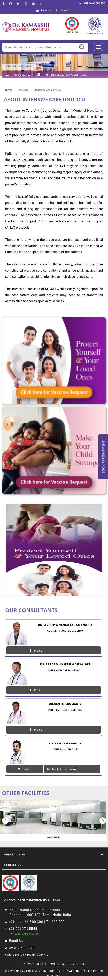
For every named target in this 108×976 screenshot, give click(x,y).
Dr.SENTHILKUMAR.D (65, 704)
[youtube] (33, 3)
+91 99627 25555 (23, 929)
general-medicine (65, 749)
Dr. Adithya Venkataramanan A (65, 625)
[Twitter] (18, 3)
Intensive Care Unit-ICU (48, 89)
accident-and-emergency (65, 630)
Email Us (43, 10)
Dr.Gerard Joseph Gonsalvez (65, 664)
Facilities (23, 89)
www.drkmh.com (22, 948)
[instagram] (10, 3)
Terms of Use (56, 964)
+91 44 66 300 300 (92, 3)
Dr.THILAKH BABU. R (65, 743)
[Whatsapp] (26, 3)
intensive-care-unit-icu (65, 670)
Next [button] (102, 820)
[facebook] (3, 3)
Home (8, 89)
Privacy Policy (33, 964)
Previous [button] (5, 820)
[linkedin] (41, 3)
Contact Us (77, 964)
